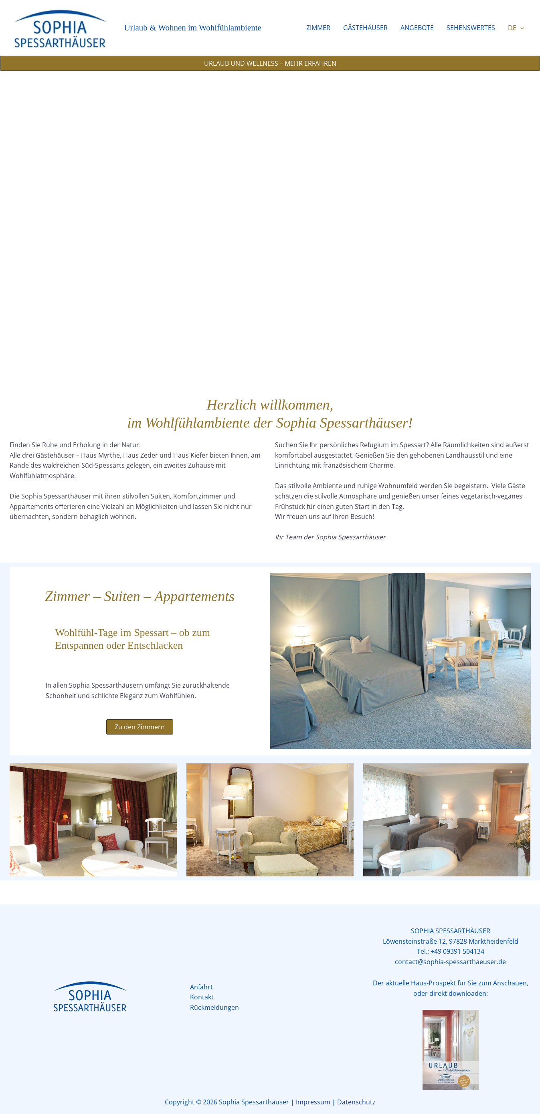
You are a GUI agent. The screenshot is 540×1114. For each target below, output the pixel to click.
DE (516, 28)
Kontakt (202, 997)
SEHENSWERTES (471, 27)
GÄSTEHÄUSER (365, 27)
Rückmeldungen (214, 1007)
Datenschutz (356, 1102)
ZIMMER (318, 27)
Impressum (313, 1102)
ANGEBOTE (417, 27)
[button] (520, 28)
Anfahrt (201, 987)
